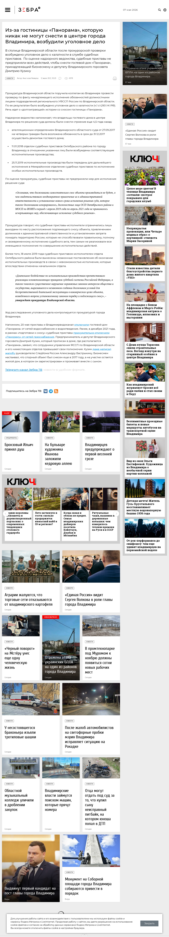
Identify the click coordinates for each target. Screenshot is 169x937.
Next (116, 513)
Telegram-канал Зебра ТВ (23, 369)
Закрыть (149, 923)
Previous (6, 513)
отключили (81, 324)
